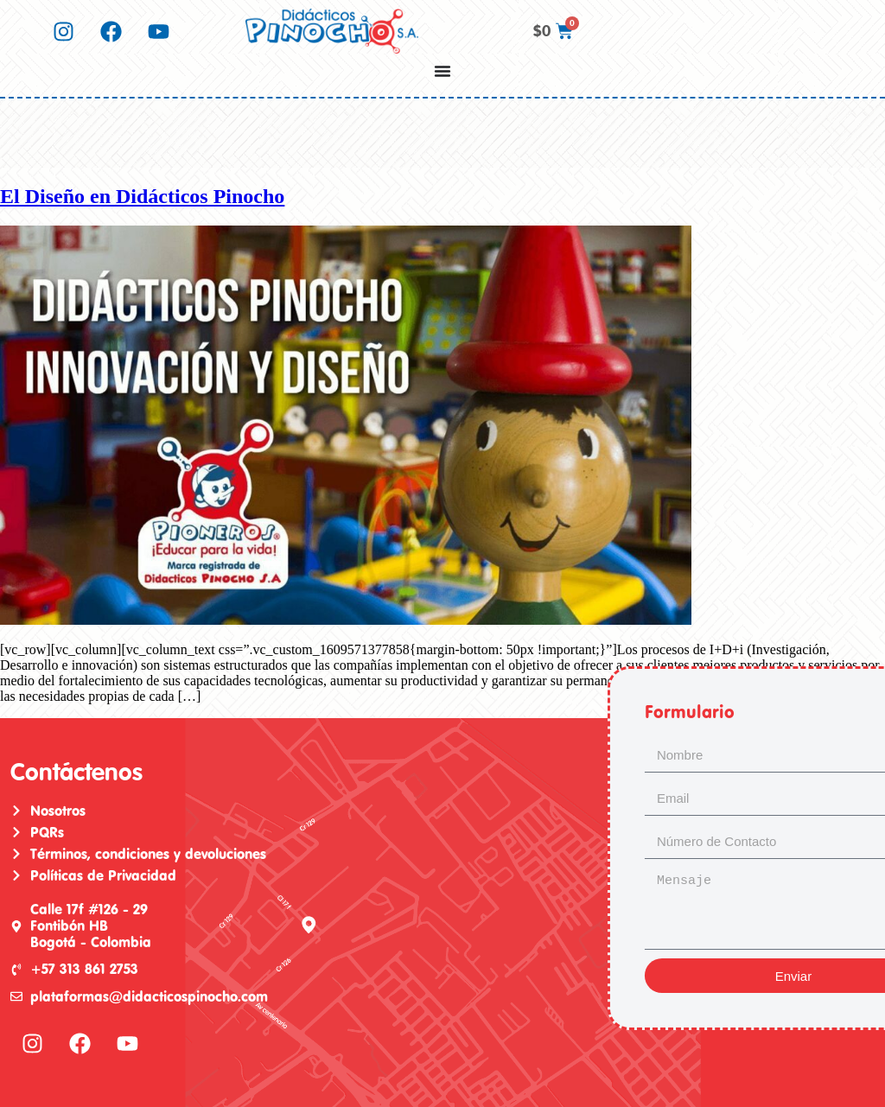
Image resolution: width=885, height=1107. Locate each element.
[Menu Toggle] (442, 71)
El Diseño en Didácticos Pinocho (142, 196)
